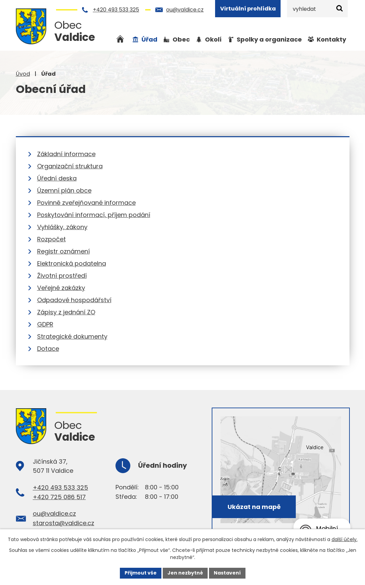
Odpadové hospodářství (74, 300)
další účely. (345, 539)
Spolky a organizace (269, 39)
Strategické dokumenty (72, 336)
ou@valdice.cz (185, 10)
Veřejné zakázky (61, 288)
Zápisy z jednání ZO (66, 312)
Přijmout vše (141, 572)
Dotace (48, 348)
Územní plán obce (64, 190)
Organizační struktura (70, 166)
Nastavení (227, 572)
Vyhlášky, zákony (62, 227)
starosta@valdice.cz (63, 523)
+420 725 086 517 (59, 497)
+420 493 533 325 (116, 10)
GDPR (45, 324)
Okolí (213, 39)
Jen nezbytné (185, 572)
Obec (181, 39)
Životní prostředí (62, 275)
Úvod (23, 74)
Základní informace (66, 154)
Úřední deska (57, 178)
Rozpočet (51, 239)
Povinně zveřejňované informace (86, 202)
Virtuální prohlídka (248, 9)
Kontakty (331, 39)
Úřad (149, 39)
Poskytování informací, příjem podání (93, 215)
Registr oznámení (63, 251)
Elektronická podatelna (71, 263)
